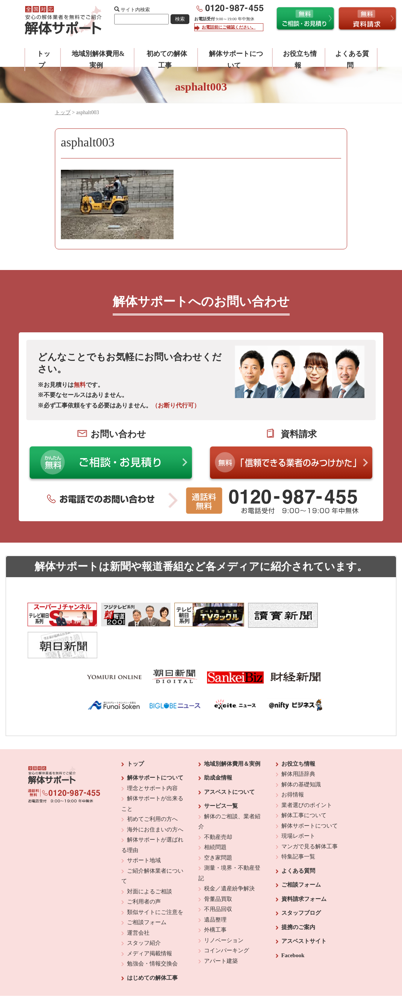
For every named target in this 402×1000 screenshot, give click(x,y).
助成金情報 (218, 747)
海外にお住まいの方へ (155, 798)
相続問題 (215, 816)
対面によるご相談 (149, 860)
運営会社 (138, 902)
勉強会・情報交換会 (152, 932)
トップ (63, 112)
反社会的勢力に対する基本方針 (195, 974)
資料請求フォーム (303, 868)
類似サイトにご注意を (155, 881)
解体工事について (303, 784)
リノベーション (223, 909)
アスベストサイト (303, 910)
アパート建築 (221, 930)
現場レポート (298, 805)
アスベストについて (229, 761)
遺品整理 (215, 888)
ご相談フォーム (146, 891)
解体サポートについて (155, 747)
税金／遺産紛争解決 (229, 857)
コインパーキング (226, 919)
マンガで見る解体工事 (309, 815)
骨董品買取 (218, 868)
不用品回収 (218, 878)
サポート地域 (144, 829)
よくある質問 (298, 840)
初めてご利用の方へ (152, 788)
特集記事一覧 (298, 825)
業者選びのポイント (306, 774)
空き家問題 (218, 827)
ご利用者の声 (144, 870)
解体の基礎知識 (301, 753)
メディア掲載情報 (149, 922)
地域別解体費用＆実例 (232, 733)
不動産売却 (218, 806)
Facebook (293, 924)
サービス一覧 (221, 775)
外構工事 (215, 899)
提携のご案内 (298, 896)
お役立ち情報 (298, 733)
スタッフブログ (301, 882)
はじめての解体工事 (152, 947)
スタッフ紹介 (144, 912)
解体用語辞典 (298, 743)
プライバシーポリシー (252, 974)
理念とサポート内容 (152, 757)
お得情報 (292, 763)
